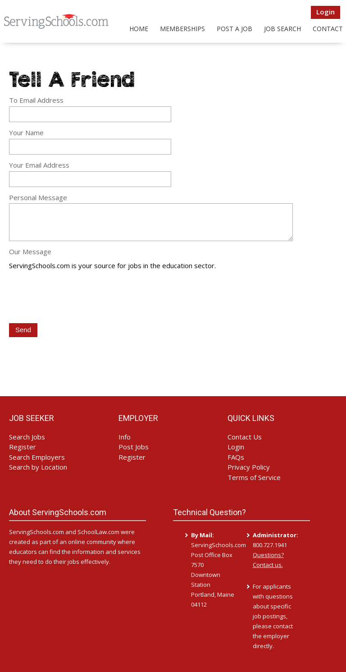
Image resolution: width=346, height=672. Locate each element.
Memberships (182, 28)
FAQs (236, 457)
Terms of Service (254, 477)
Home (138, 28)
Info (124, 436)
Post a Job (234, 28)
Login (325, 11)
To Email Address (36, 100)
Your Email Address (39, 164)
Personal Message (38, 197)
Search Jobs (27, 436)
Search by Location (38, 466)
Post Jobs (133, 446)
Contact (328, 28)
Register (22, 446)
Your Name (26, 132)
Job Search (282, 28)
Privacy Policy (249, 466)
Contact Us (245, 436)
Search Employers (37, 457)
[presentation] (77, 297)
